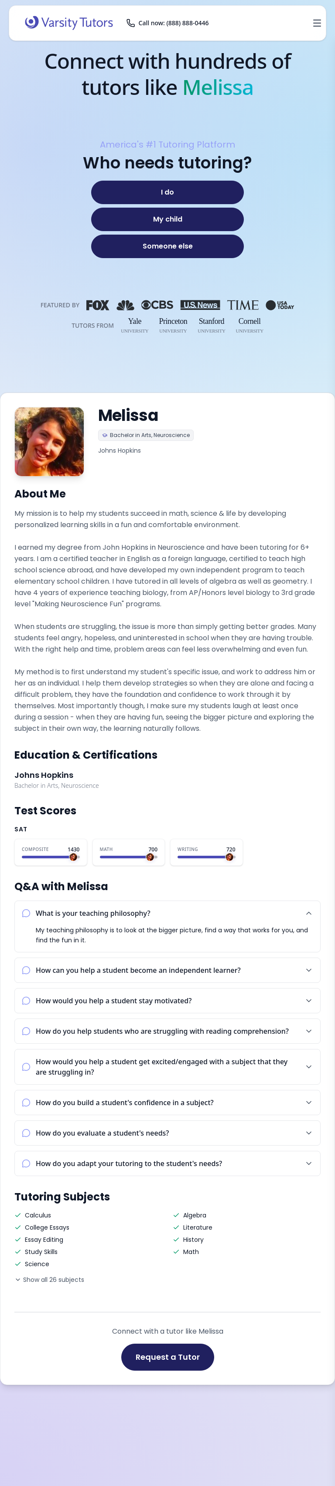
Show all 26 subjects (49, 1279)
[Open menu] (317, 23)
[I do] (167, 192)
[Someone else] (167, 246)
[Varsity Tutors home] (69, 23)
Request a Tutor (168, 1357)
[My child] (167, 219)
